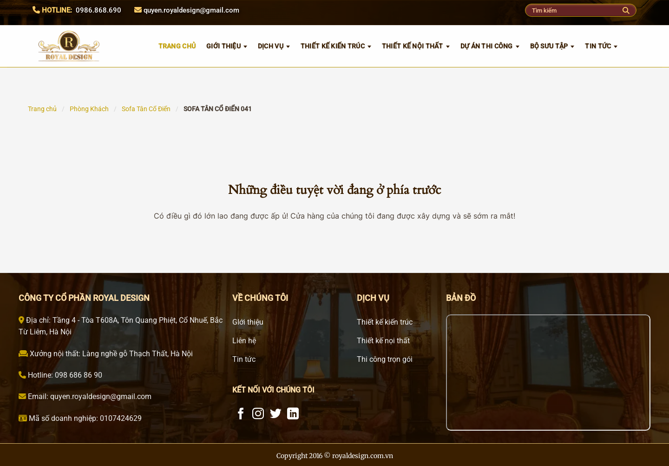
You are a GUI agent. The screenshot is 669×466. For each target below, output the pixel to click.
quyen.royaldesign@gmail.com (191, 10)
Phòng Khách (89, 109)
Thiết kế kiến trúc (333, 46)
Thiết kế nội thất (412, 46)
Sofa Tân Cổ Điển (146, 109)
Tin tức (598, 46)
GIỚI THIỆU (223, 46)
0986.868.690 (98, 10)
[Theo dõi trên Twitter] (276, 414)
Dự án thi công (486, 46)
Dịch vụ (270, 46)
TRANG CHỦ (177, 46)
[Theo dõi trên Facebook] (241, 414)
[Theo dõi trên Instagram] (258, 414)
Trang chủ (42, 109)
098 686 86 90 (77, 375)
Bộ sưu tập (549, 46)
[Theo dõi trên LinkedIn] (293, 414)
